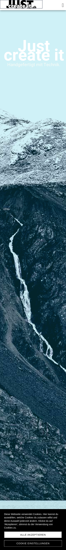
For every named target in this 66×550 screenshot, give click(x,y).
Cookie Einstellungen (33, 543)
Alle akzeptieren (33, 534)
